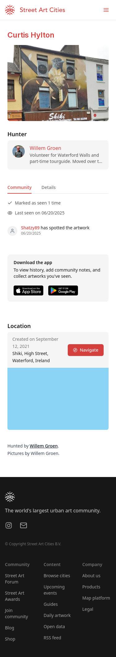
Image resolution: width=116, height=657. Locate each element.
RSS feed (52, 638)
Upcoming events (54, 590)
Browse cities (57, 575)
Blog (9, 628)
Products (91, 587)
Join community (16, 613)
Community (19, 187)
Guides (51, 604)
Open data (54, 626)
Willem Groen (45, 148)
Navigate (85, 350)
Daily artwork (57, 615)
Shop (10, 639)
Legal (87, 609)
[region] (58, 399)
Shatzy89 (30, 228)
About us (91, 575)
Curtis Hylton (30, 34)
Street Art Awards (14, 596)
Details (48, 187)
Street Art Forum (14, 579)
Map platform (96, 598)
